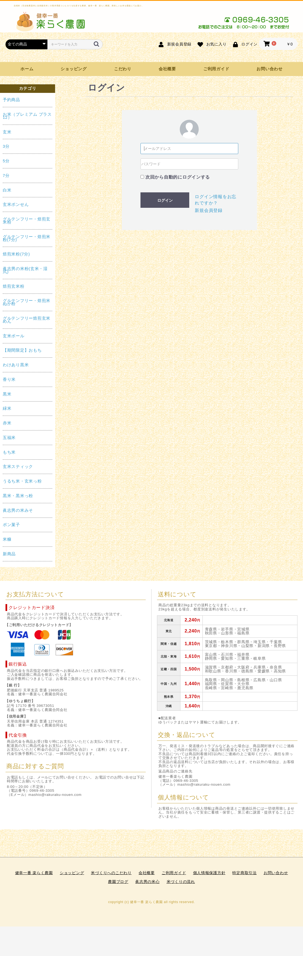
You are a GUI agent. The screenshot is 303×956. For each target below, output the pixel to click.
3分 (6, 146)
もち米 (9, 452)
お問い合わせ (269, 69)
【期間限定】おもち (22, 350)
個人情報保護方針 (209, 873)
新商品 (9, 554)
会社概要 (167, 69)
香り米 (9, 379)
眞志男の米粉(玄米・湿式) (25, 270)
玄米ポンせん (16, 204)
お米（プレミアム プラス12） (27, 116)
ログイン (165, 200)
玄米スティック (18, 466)
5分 (6, 161)
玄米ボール (14, 336)
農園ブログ (118, 881)
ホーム (26, 69)
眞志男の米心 (147, 881)
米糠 (7, 539)
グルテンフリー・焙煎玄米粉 (26, 220)
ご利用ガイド (216, 69)
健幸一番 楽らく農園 (34, 873)
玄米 (7, 132)
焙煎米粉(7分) (16, 254)
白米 (7, 190)
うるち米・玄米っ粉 (22, 481)
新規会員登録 (208, 210)
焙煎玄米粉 (14, 286)
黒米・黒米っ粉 (18, 496)
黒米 (7, 394)
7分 (6, 175)
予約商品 (11, 100)
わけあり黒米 (16, 365)
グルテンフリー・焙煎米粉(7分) (26, 238)
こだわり (122, 69)
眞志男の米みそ (18, 510)
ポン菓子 (11, 525)
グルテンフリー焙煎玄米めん (26, 320)
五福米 (9, 437)
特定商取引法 (244, 873)
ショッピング (73, 69)
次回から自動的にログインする (177, 177)
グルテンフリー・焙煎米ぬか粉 (26, 302)
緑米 (7, 408)
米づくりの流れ (181, 881)
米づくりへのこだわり (111, 873)
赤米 (7, 423)
